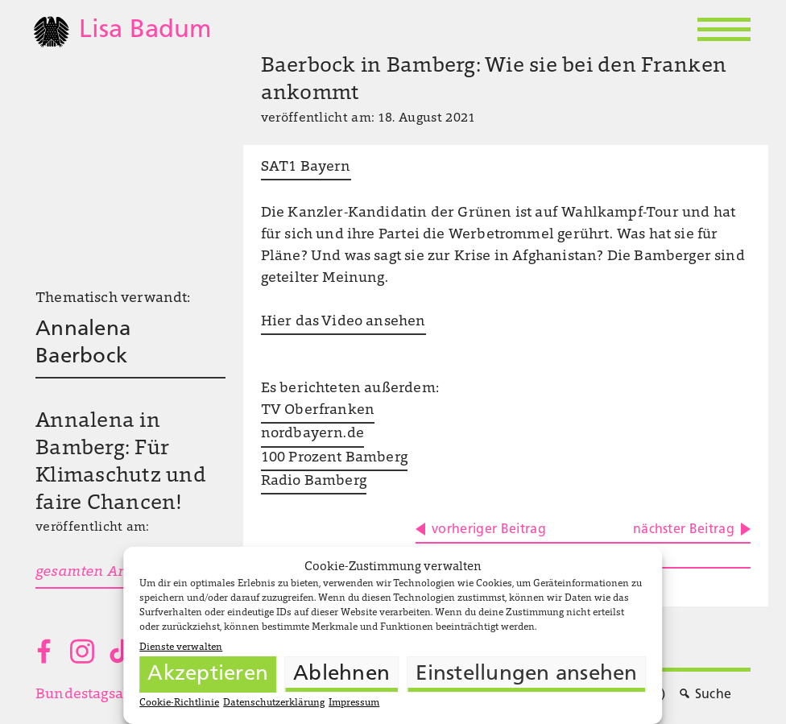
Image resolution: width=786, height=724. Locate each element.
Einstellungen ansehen (526, 674)
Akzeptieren (207, 674)
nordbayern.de (312, 434)
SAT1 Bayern (306, 167)
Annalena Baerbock (82, 343)
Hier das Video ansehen (343, 322)
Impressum (354, 703)
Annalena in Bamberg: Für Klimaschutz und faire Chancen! (120, 463)
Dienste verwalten (180, 647)
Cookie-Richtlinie (179, 703)
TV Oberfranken (318, 410)
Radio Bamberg (313, 481)
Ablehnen (341, 674)
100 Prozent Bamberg (334, 458)
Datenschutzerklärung (274, 703)
